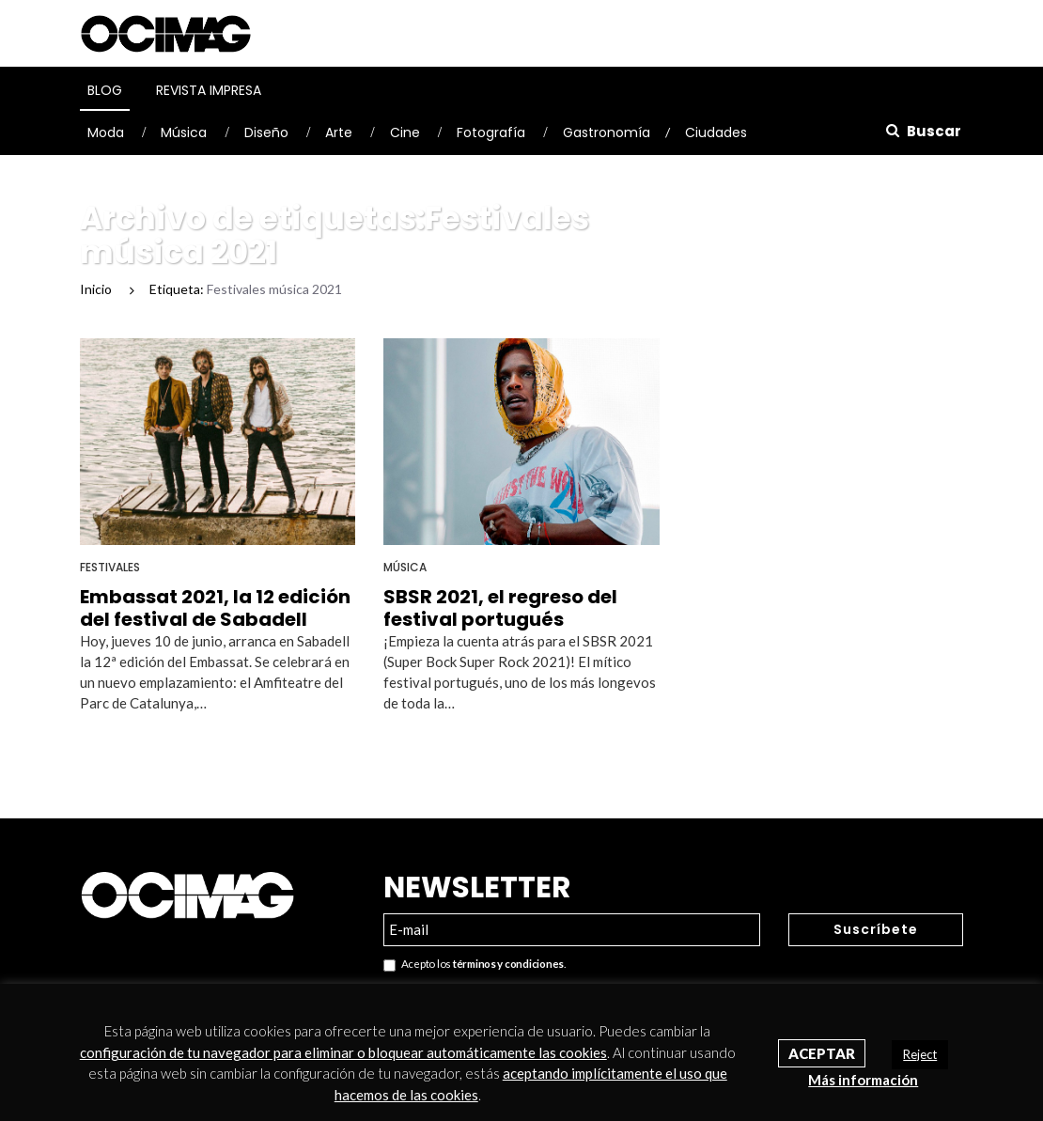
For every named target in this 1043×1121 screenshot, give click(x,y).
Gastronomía (606, 132)
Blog (104, 90)
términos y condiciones (508, 964)
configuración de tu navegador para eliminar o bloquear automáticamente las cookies (343, 1052)
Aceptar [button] (821, 1053)
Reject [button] (920, 1054)
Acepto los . (474, 965)
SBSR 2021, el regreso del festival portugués (500, 608)
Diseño (266, 132)
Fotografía (491, 132)
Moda (105, 132)
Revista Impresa (208, 90)
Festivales (110, 567)
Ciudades (716, 132)
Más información (863, 1079)
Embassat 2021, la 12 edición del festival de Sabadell (215, 608)
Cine (405, 132)
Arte (338, 132)
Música (184, 132)
